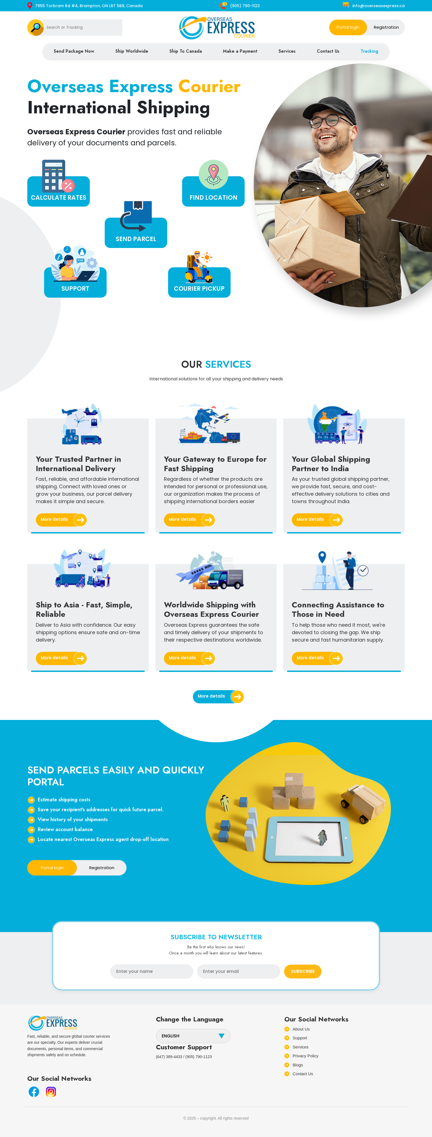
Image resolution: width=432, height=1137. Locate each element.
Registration (386, 27)
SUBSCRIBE (303, 971)
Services (287, 51)
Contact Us (328, 51)
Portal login (348, 27)
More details (61, 520)
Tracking (369, 51)
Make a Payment (240, 51)
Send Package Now (74, 51)
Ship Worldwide (131, 51)
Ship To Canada (185, 51)
